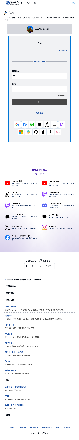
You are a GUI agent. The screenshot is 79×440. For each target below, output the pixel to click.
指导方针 (22, 427)
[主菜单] (3, 3)
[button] (14, 88)
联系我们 (12, 427)
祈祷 (29, 3)
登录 (39, 102)
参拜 (23, 3)
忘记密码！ (62, 95)
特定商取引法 (47, 427)
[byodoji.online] (12, 3)
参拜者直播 (34, 427)
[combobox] (30, 266)
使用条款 (67, 427)
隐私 (58, 427)
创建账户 (62, 50)
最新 (36, 3)
